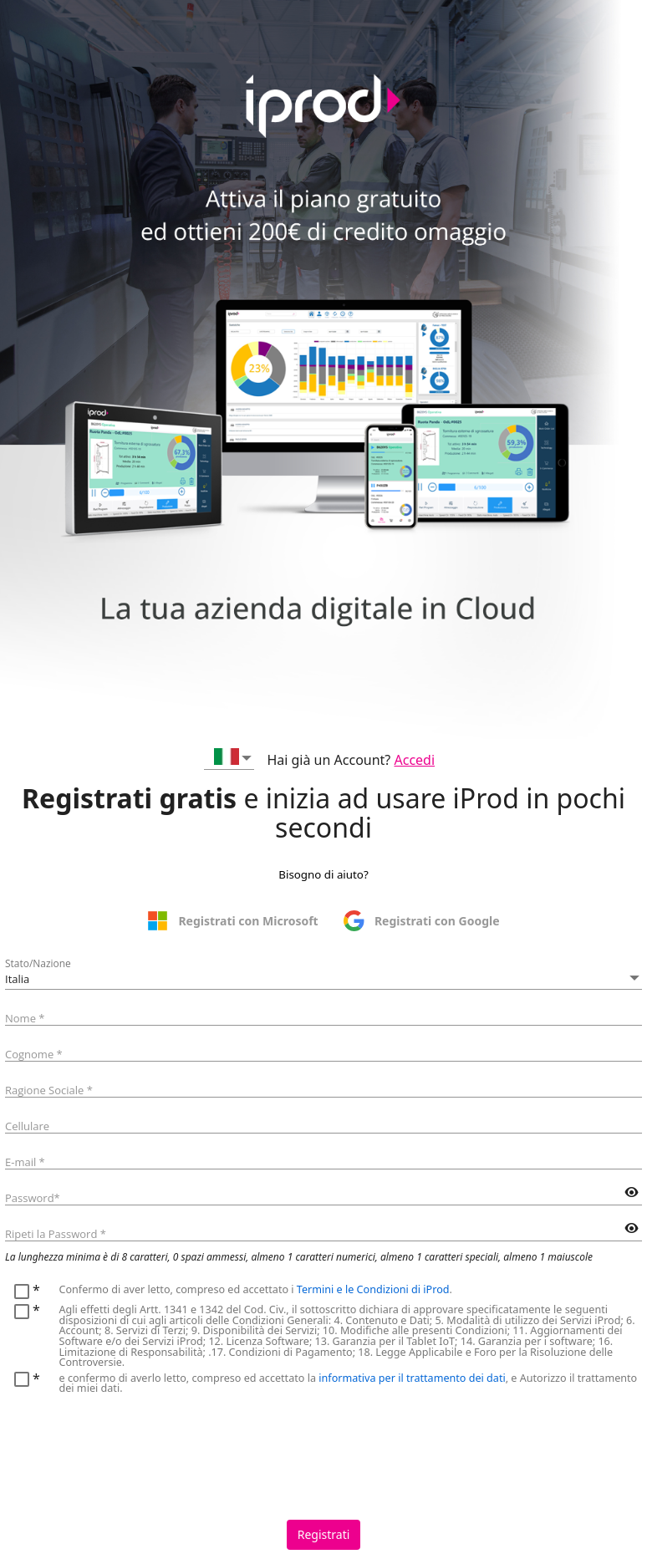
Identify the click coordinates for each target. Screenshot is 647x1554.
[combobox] (229, 759)
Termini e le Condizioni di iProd (373, 1289)
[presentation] (132, 1447)
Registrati (324, 1534)
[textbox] (323, 1015)
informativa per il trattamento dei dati (411, 1378)
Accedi (414, 760)
